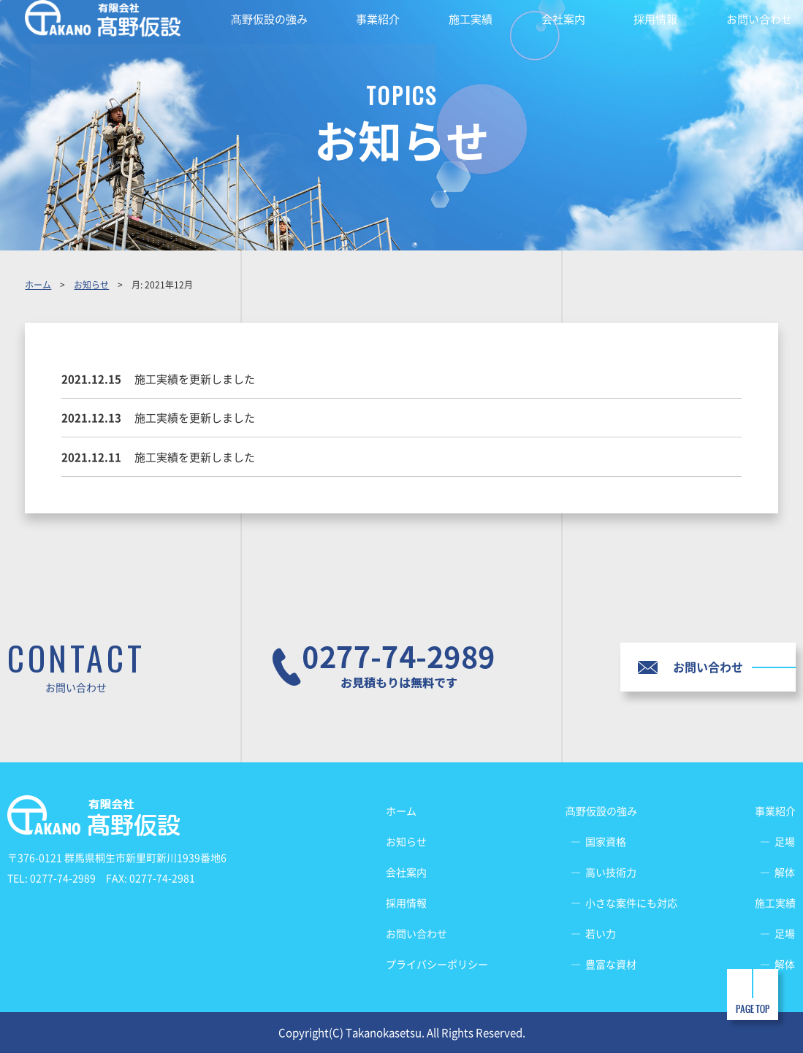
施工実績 (470, 19)
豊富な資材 (610, 964)
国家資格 (605, 841)
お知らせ (91, 284)
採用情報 (655, 19)
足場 (785, 841)
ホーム (38, 284)
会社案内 (563, 19)
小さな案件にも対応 (631, 902)
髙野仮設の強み (269, 19)
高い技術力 (610, 872)
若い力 (600, 933)
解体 (785, 872)
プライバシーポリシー (437, 964)
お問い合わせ (759, 19)
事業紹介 (378, 19)
